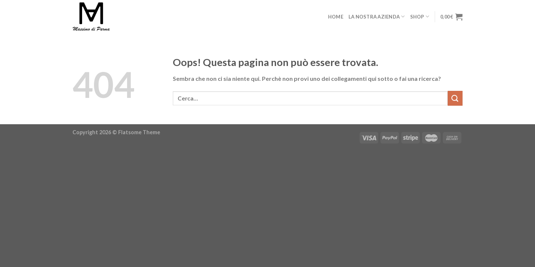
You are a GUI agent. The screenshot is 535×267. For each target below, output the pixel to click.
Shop (419, 16)
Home (335, 17)
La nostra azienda (376, 16)
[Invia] (455, 98)
